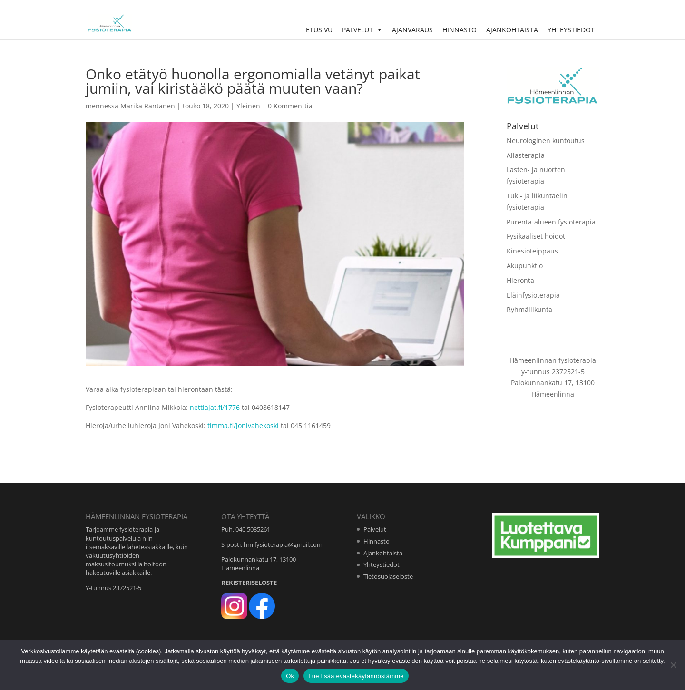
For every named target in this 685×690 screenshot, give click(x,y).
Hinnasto (459, 29)
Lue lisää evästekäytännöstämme (355, 676)
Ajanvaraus (412, 29)
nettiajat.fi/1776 (215, 407)
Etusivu (319, 29)
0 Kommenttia (290, 105)
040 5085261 (252, 529)
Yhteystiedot (571, 29)
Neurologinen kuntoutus (546, 140)
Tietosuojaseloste (388, 576)
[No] (673, 665)
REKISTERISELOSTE (249, 582)
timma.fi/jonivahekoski (244, 425)
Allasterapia (526, 155)
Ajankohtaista (512, 29)
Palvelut (362, 29)
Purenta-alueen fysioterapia (551, 221)
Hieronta (520, 280)
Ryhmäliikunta (529, 309)
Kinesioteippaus (532, 250)
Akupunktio (525, 265)
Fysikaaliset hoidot (536, 236)
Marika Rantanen (147, 105)
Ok (290, 676)
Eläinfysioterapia (533, 295)
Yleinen (248, 105)
